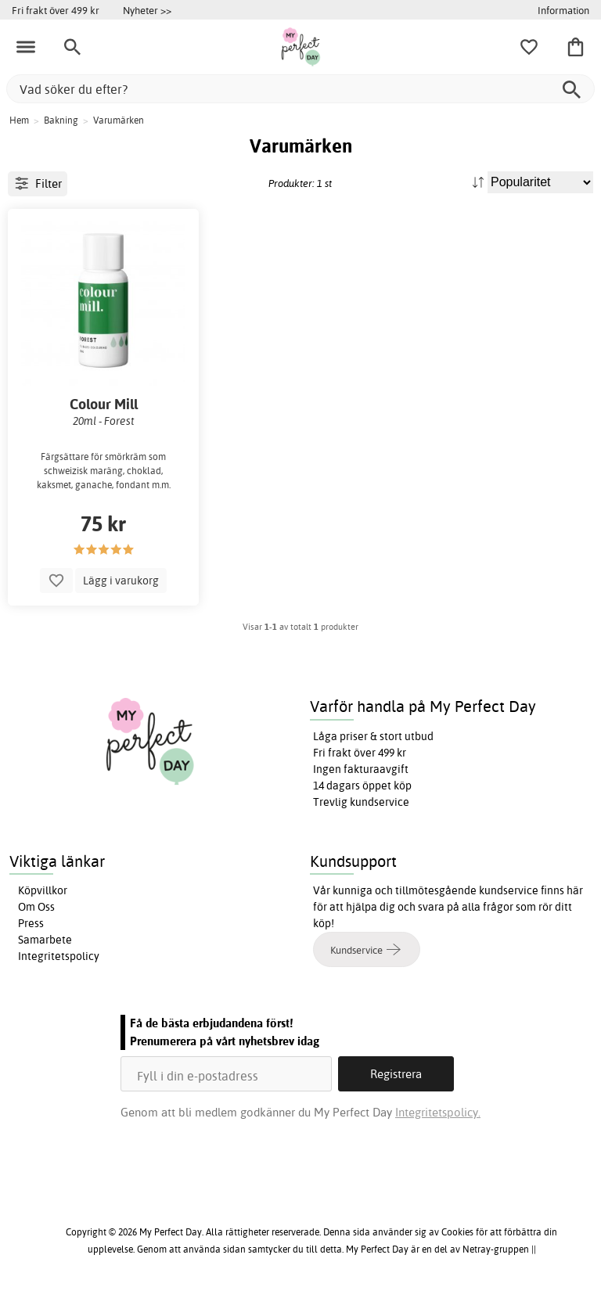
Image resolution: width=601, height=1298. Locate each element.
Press (31, 923)
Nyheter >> (147, 10)
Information (563, 10)
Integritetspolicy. (437, 1112)
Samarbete (45, 940)
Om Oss (36, 907)
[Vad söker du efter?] (300, 88)
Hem (19, 120)
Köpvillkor (42, 890)
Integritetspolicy (58, 956)
